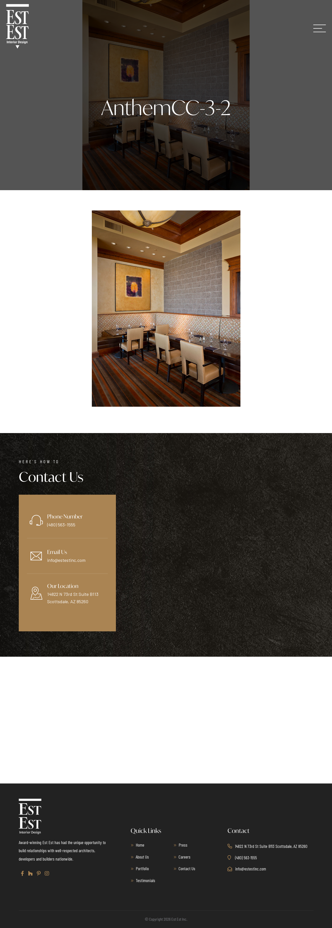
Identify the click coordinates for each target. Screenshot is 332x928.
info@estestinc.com (66, 560)
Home (140, 845)
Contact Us (187, 868)
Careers (184, 857)
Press (183, 845)
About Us (142, 857)
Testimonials (145, 880)
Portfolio (142, 868)
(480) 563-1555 (61, 524)
